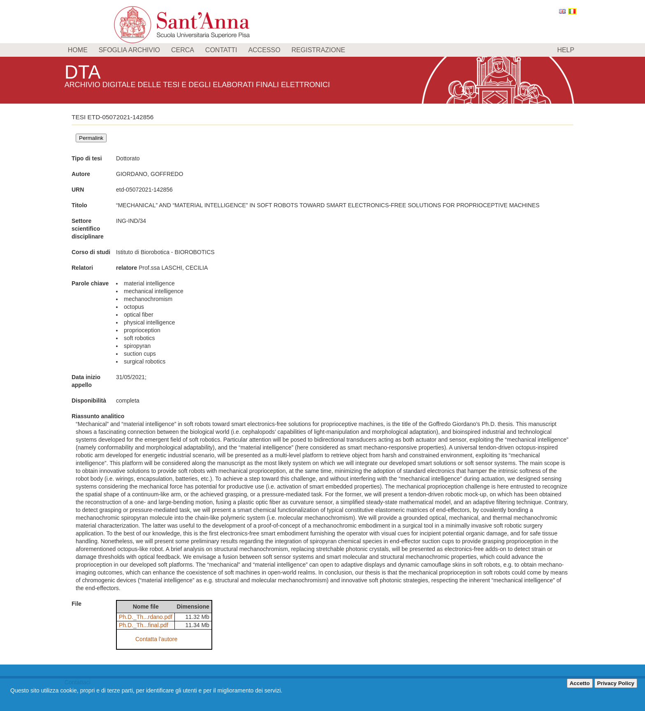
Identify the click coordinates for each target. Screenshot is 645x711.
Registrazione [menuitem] (319, 49)
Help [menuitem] (565, 49)
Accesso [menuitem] (264, 49)
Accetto (580, 683)
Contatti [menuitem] (221, 49)
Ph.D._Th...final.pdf (143, 625)
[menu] (322, 50)
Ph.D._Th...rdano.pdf (145, 617)
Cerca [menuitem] (182, 49)
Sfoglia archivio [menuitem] (129, 49)
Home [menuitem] (78, 49)
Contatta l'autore (156, 639)
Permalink (91, 138)
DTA (83, 72)
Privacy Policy (615, 683)
